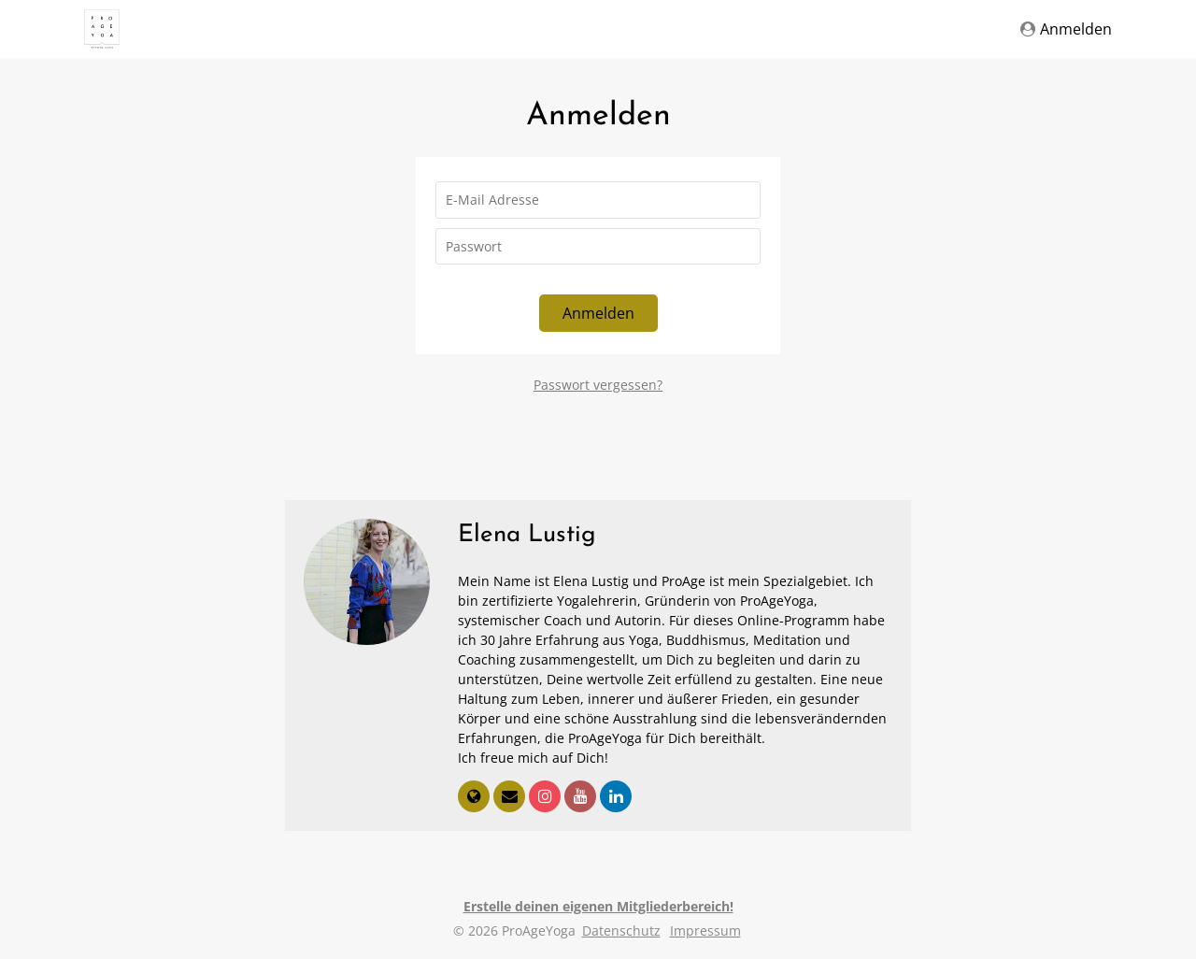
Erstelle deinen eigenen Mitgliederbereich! (598, 906)
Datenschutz (621, 930)
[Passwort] (598, 246)
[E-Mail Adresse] (598, 200)
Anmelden (1066, 29)
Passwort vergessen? (598, 385)
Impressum (705, 930)
